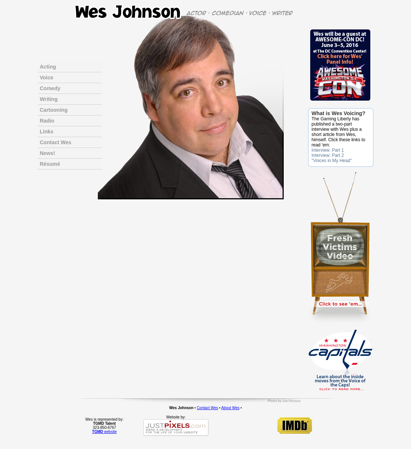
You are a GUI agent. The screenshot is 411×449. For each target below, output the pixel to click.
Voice (46, 77)
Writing (49, 99)
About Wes (230, 408)
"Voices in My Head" (332, 160)
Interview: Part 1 (328, 150)
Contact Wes (56, 142)
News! (47, 153)
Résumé (50, 164)
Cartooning (54, 110)
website (104, 432)
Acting (48, 67)
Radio (47, 121)
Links (47, 132)
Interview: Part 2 (328, 155)
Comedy (50, 88)
